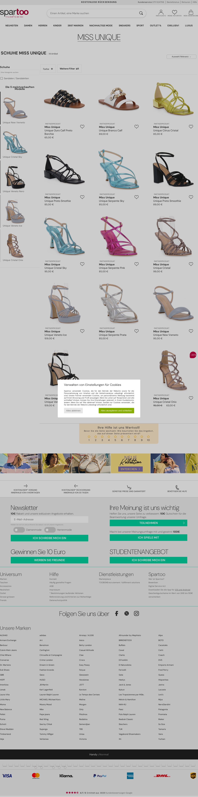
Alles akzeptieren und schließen (116, 410)
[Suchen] (141, 13)
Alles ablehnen (73, 410)
